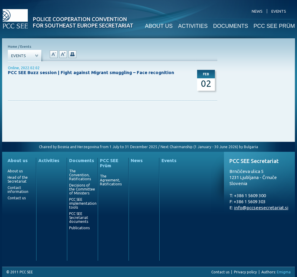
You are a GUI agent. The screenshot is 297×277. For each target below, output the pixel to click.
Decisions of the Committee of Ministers (82, 189)
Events (169, 160)
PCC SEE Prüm (109, 163)
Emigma (284, 272)
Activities (48, 160)
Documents (81, 160)
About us (18, 160)
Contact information (18, 190)
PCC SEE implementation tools (82, 203)
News (137, 160)
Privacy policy (245, 272)
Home (12, 46)
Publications (79, 228)
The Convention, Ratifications (80, 175)
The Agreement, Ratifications (111, 180)
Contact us (17, 198)
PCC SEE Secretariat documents (78, 217)
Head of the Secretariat (18, 179)
